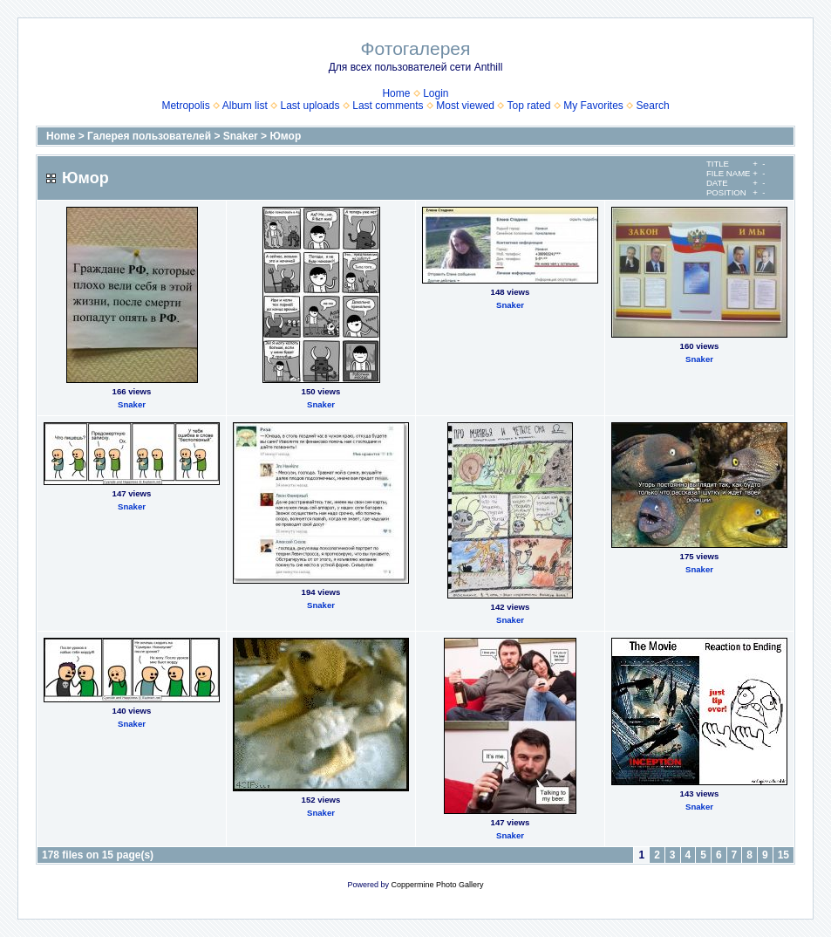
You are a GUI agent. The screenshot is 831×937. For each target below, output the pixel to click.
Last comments (387, 105)
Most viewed (465, 105)
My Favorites (593, 105)
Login (435, 93)
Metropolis (185, 105)
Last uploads (309, 105)
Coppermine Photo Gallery (437, 884)
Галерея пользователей (149, 136)
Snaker (240, 136)
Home (396, 93)
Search (653, 105)
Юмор (285, 136)
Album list (245, 105)
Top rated (528, 105)
